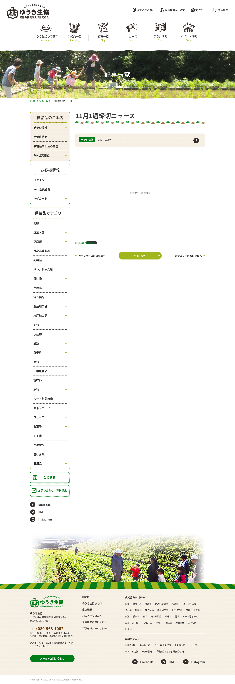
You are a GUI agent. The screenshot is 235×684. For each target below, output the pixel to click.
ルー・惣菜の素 (43, 399)
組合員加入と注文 (175, 10)
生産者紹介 (130, 645)
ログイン (38, 180)
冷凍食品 (38, 445)
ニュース (132, 38)
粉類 (36, 223)
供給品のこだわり (148, 645)
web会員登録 (41, 189)
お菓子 (37, 426)
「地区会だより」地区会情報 (170, 651)
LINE (41, 512)
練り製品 (38, 297)
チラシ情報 (160, 38)
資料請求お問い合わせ (94, 622)
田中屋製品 (40, 371)
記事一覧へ (140, 255)
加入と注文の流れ (92, 616)
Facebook (44, 505)
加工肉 (37, 436)
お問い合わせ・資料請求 (52, 490)
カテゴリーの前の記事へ (91, 255)
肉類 (36, 325)
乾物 (36, 389)
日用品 (37, 463)
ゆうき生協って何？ (46, 38)
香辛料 (37, 352)
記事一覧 (103, 38)
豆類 (36, 362)
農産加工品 (40, 306)
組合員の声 (179, 645)
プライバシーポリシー (94, 628)
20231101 (79, 242)
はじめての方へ (145, 10)
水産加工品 (40, 316)
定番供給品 (40, 137)
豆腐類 (37, 242)
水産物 (37, 334)
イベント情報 (189, 38)
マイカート (201, 10)
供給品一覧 (74, 38)
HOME (33, 100)
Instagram (45, 519)
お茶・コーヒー (43, 408)
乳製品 (37, 260)
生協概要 (223, 10)
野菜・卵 (38, 232)
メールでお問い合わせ (52, 658)
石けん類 (38, 454)
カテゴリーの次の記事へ (188, 255)
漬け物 (37, 278)
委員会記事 (165, 645)
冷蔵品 (37, 288)
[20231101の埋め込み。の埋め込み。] (140, 193)
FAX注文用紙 (41, 155)
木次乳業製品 (41, 251)
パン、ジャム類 (43, 269)
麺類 (36, 343)
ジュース (38, 417)
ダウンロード (91, 242)
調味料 (37, 380)
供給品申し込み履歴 (45, 146)
